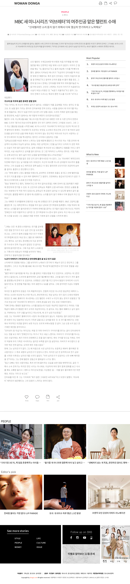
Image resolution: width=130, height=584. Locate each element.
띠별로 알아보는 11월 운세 (81, 554)
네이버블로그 (91, 537)
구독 (118, 561)
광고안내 (32, 573)
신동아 (46, 573)
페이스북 (71, 537)
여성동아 (20, 573)
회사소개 (64, 573)
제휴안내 (83, 573)
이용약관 (89, 573)
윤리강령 (38, 573)
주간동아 (51, 573)
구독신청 (26, 573)
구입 (125, 561)
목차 (111, 561)
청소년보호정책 (108, 573)
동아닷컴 (58, 573)
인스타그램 (77, 537)
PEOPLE (65, 12)
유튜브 (84, 537)
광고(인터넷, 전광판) (74, 573)
